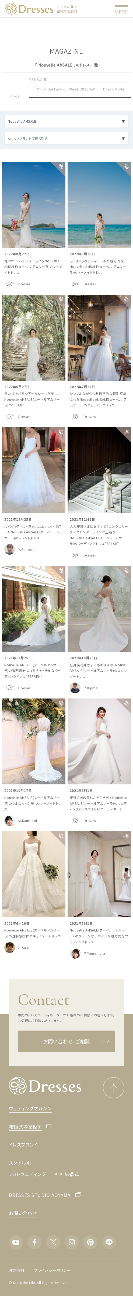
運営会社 (17, 1270)
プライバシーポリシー (52, 1270)
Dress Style (113, 89)
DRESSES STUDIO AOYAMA (40, 1195)
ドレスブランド (23, 1144)
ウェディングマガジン (30, 1108)
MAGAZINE (38, 79)
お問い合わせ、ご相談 (76, 1041)
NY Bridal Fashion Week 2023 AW (66, 89)
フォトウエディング (27, 1174)
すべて (15, 96)
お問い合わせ (23, 1213)
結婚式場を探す (25, 1127)
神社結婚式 (67, 1174)
